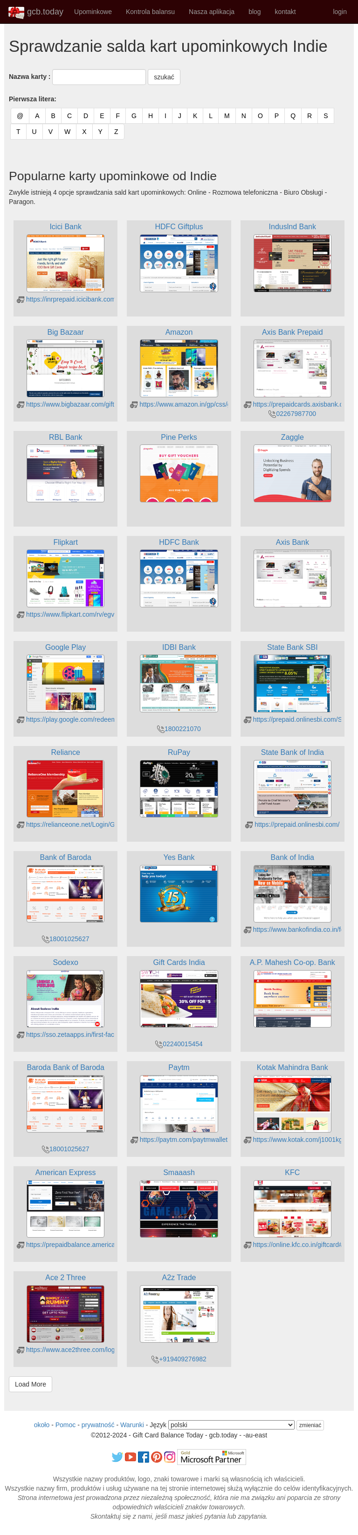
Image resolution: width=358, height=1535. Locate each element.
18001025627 (66, 939)
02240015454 (179, 1044)
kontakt (285, 11)
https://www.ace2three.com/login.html (75, 1349)
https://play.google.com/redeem (67, 719)
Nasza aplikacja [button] (211, 11)
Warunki (132, 1425)
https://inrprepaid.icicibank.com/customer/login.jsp (93, 299)
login (340, 11)
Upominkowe (93, 11)
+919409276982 (179, 1359)
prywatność (98, 1425)
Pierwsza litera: (32, 99)
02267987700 (292, 413)
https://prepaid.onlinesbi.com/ (292, 824)
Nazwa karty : (29, 76)
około (41, 1425)
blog (254, 11)
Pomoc (65, 1425)
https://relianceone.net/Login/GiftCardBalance (87, 824)
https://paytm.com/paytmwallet (179, 1139)
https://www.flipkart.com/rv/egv (65, 614)
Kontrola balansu (150, 11)
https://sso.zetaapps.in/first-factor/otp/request (86, 1034)
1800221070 (179, 728)
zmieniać (310, 1425)
